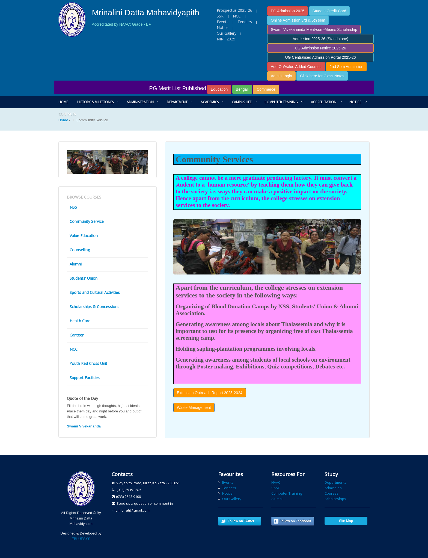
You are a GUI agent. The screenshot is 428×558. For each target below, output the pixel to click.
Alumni (76, 264)
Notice (222, 27)
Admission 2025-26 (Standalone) (320, 39)
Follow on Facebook (295, 521)
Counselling (80, 249)
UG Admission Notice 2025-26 (320, 48)
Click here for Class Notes (322, 76)
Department (177, 102)
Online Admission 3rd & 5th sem (298, 20)
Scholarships (335, 498)
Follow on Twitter (241, 521)
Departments (335, 482)
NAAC (275, 482)
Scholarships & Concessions (94, 306)
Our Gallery (226, 33)
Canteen (77, 335)
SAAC (275, 487)
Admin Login (281, 76)
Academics (210, 102)
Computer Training (281, 102)
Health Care (80, 320)
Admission (333, 487)
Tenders (244, 21)
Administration (140, 102)
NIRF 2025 (226, 39)
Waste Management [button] (194, 407)
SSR (221, 16)
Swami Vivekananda (84, 426)
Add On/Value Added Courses (296, 66)
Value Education (84, 235)
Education (219, 89)
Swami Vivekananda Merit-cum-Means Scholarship (314, 29)
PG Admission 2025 (287, 11)
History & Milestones (95, 102)
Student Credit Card (329, 11)
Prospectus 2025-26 (234, 10)
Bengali (242, 89)
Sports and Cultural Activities (95, 292)
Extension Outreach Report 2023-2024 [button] (209, 393)
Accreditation (323, 102)
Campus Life (241, 102)
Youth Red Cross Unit (88, 363)
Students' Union (83, 278)
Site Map (346, 521)
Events (222, 21)
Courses (331, 493)
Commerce (266, 89)
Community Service (87, 221)
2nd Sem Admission (346, 66)
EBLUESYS (81, 539)
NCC (237, 16)
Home (63, 102)
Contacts (67, 114)
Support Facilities (85, 377)
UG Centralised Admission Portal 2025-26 (320, 57)
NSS (73, 207)
